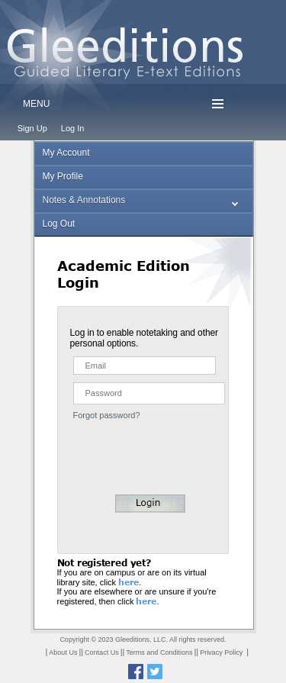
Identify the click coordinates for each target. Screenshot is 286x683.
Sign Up (32, 128)
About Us (63, 652)
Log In (73, 128)
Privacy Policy (221, 652)
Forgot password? (106, 415)
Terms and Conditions (159, 652)
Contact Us (102, 652)
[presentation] (142, 449)
